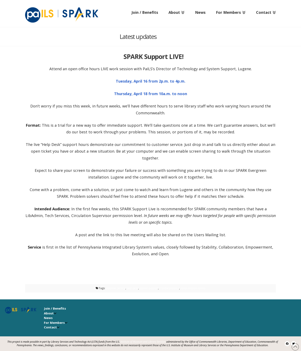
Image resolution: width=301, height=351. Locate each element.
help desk (132, 288)
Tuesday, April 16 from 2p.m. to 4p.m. (150, 81)
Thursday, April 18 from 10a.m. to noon (150, 93)
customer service (115, 288)
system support (148, 288)
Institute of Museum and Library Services (143, 341)
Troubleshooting (169, 288)
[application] (300, 350)
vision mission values (192, 288)
